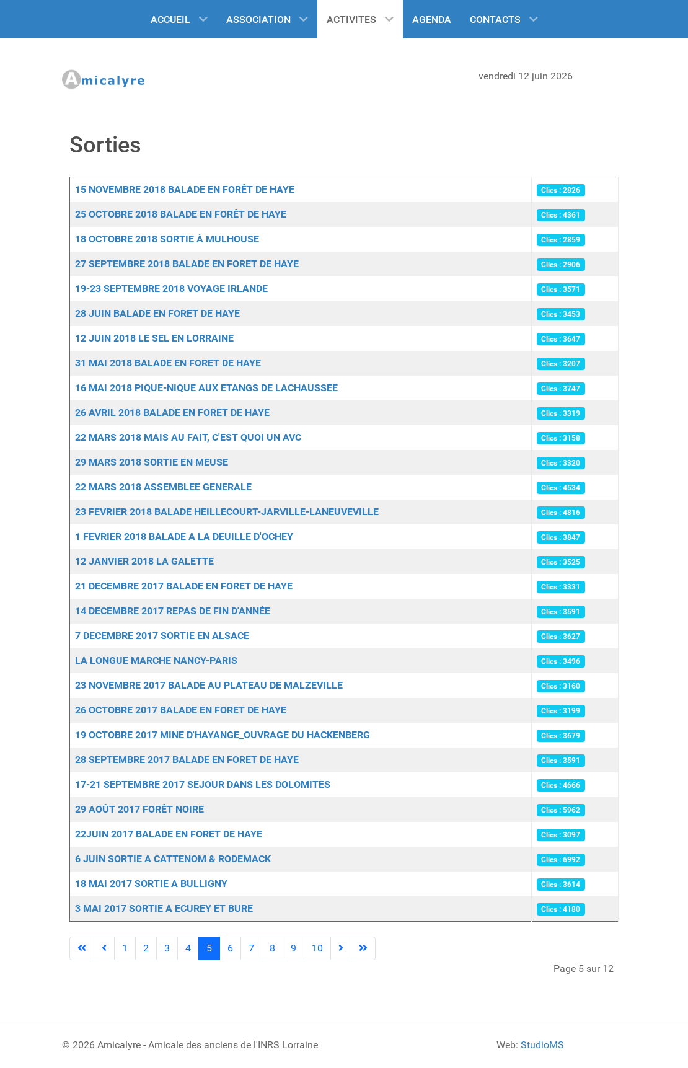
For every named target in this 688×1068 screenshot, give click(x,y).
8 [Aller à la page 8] (272, 948)
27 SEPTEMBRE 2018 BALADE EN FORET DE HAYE (187, 264)
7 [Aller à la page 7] (251, 948)
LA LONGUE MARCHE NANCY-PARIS (156, 660)
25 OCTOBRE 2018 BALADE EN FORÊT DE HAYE (180, 214)
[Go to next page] (340, 948)
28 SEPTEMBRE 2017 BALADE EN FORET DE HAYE (187, 760)
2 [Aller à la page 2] (146, 948)
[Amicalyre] (108, 79)
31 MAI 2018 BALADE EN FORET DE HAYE (168, 363)
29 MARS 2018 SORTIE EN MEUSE (151, 462)
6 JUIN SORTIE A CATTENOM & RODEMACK (173, 859)
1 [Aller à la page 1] (125, 948)
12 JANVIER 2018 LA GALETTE (144, 561)
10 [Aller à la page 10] (317, 948)
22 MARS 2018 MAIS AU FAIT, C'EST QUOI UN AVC (188, 437)
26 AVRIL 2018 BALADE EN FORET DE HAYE (172, 412)
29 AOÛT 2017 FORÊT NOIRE (139, 809)
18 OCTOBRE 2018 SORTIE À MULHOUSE (167, 239)
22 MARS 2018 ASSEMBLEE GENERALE (163, 487)
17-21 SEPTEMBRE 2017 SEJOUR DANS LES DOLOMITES (202, 784)
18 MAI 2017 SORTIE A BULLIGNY (151, 883)
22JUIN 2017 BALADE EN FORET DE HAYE (168, 834)
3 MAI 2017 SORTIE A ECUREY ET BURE (164, 908)
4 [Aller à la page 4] (188, 948)
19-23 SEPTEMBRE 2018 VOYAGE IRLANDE (171, 288)
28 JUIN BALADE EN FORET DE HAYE (157, 313)
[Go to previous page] (104, 948)
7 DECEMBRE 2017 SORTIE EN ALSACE (162, 636)
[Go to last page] (363, 948)
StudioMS (542, 1045)
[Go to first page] (81, 948)
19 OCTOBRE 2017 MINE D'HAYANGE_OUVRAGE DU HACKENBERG (222, 735)
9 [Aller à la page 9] (293, 948)
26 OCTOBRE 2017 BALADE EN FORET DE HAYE (180, 710)
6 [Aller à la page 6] (230, 948)
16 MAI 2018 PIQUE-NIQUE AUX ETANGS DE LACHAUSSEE (206, 388)
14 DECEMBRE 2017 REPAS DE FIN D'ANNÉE (172, 611)
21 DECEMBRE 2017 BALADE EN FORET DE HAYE (184, 586)
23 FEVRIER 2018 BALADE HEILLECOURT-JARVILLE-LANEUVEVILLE (227, 512)
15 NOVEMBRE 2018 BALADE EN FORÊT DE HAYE (184, 189)
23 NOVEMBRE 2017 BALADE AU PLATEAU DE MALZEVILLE (209, 685)
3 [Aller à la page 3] (167, 948)
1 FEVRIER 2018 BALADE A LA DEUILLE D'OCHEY (184, 536)
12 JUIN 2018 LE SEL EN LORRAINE (154, 338)
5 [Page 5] (209, 948)
